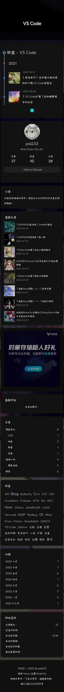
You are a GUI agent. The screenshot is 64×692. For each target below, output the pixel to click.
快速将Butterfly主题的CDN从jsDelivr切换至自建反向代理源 (37, 314)
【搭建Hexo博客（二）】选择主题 (33, 288)
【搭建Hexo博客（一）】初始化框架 (34, 301)
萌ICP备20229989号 (32, 683)
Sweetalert (31, 521)
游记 (27, 539)
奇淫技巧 (22, 533)
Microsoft (10, 515)
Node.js (32, 515)
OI (41, 514)
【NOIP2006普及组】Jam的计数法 (34, 224)
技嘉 (47, 533)
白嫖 (34, 539)
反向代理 (10, 533)
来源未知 (10, 539)
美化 (50, 539)
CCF (44, 494)
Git (43, 500)
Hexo (8, 507)
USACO (45, 521)
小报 (32, 533)
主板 (32, 527)
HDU (50, 500)
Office (48, 515)
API (7, 494)
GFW (36, 500)
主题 (39, 527)
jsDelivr (23, 527)
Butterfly (26, 494)
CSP (51, 494)
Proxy (8, 521)
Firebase (25, 500)
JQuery (19, 507)
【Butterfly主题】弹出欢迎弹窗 (32, 275)
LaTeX (46, 507)
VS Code (10, 527)
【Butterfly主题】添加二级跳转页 (33, 249)
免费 (46, 527)
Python (18, 521)
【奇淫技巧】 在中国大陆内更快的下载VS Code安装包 (40, 80)
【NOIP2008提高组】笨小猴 (30, 237)
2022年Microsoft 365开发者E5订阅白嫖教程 (37, 263)
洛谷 (20, 539)
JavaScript (32, 507)
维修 (42, 539)
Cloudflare (11, 500)
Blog (15, 493)
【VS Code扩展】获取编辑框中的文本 (39, 99)
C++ (37, 494)
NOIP (21, 515)
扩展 (40, 533)
